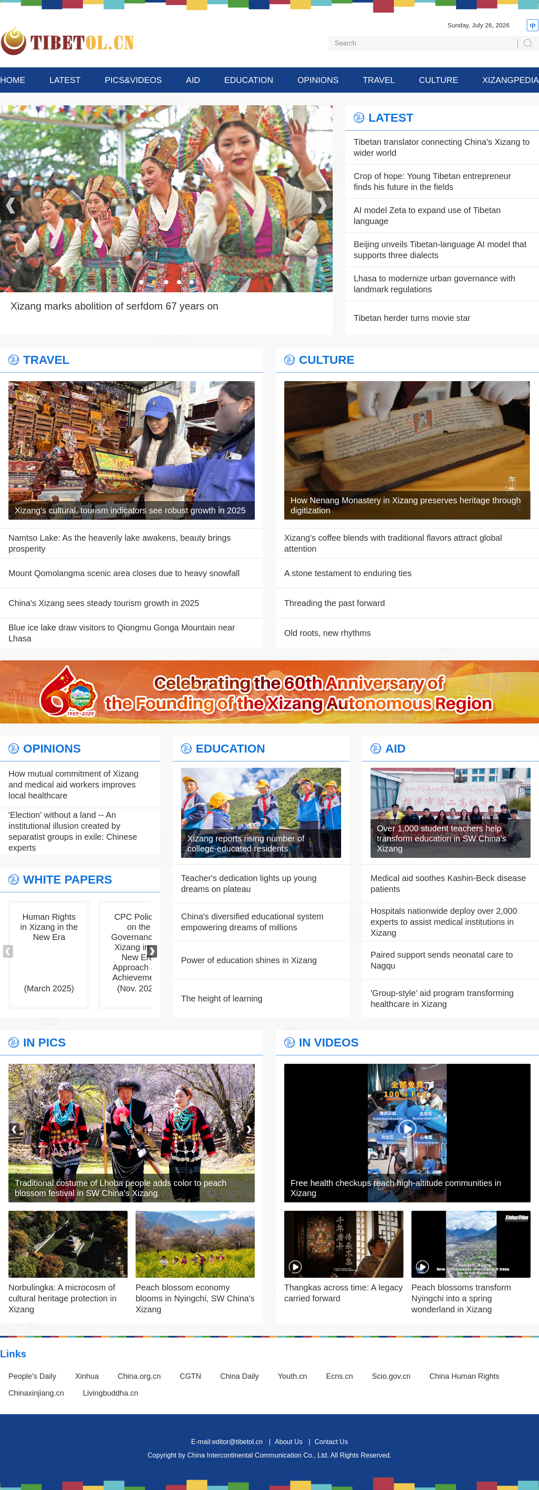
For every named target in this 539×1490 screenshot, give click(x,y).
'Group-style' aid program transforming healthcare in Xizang (442, 998)
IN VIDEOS (329, 1042)
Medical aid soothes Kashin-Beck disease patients (448, 883)
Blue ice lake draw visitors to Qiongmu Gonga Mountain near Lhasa (121, 633)
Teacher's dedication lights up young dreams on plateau (249, 883)
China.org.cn (139, 1376)
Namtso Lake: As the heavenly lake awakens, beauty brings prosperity (119, 543)
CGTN (190, 1376)
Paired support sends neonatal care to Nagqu (442, 960)
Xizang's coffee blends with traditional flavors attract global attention (393, 543)
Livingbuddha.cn (110, 1393)
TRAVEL (379, 80)
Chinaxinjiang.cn (36, 1393)
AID (193, 80)
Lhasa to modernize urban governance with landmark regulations (434, 284)
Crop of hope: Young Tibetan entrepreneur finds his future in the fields (432, 181)
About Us (289, 1441)
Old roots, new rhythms (327, 633)
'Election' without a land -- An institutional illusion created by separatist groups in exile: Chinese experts (72, 831)
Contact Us (331, 1441)
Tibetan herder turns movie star (412, 318)
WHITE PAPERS (67, 879)
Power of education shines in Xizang (249, 960)
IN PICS (44, 1042)
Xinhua (87, 1376)
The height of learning (221, 998)
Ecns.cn (339, 1376)
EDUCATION (248, 80)
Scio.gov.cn (391, 1376)
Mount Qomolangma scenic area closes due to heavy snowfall (124, 573)
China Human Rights (464, 1376)
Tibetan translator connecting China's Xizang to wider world (442, 147)
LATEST (64, 80)
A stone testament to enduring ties (347, 573)
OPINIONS (318, 80)
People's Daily (32, 1376)
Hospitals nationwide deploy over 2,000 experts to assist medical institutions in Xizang (444, 921)
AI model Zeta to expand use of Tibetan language (427, 216)
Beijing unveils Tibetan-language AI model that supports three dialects (440, 250)
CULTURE (438, 80)
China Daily (239, 1376)
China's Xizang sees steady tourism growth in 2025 (103, 603)
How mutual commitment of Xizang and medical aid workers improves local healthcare (73, 784)
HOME (12, 80)
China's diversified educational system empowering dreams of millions (252, 922)
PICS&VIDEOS (133, 80)
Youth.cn (292, 1376)
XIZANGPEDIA (510, 80)
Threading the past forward (334, 603)
